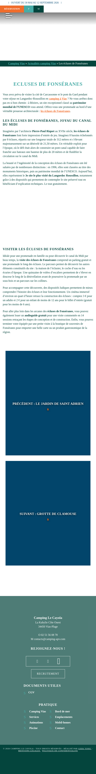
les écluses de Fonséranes (55, 111)
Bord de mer (62, 711)
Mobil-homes (63, 722)
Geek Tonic (84, 749)
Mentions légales (29, 751)
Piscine (33, 728)
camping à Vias (58, 98)
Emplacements (63, 716)
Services (34, 716)
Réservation (12, 9)
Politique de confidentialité (60, 751)
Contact (59, 728)
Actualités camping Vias (42, 63)
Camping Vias (16, 63)
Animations (36, 722)
